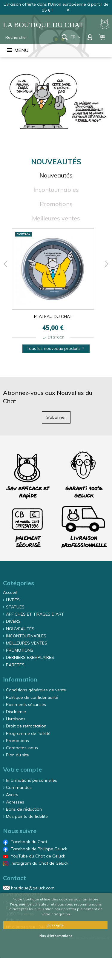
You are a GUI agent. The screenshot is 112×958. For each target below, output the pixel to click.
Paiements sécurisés (26, 704)
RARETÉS (15, 664)
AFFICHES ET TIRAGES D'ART (35, 614)
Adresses (15, 802)
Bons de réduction (24, 809)
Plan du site (17, 755)
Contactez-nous (22, 747)
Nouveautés (56, 175)
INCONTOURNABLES (26, 636)
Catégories (18, 583)
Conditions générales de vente (36, 690)
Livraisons (15, 718)
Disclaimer (16, 711)
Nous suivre (19, 831)
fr (76, 37)
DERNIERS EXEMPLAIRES (30, 657)
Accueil (10, 592)
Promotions (56, 204)
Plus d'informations (56, 936)
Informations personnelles (31, 780)
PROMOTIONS (19, 650)
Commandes (19, 787)
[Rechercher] (32, 37)
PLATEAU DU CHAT (53, 316)
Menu (17, 50)
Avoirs (12, 794)
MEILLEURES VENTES (26, 643)
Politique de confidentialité (32, 697)
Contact (14, 878)
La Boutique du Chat (43, 25)
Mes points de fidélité (27, 816)
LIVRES (13, 599)
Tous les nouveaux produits (56, 348)
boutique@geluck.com (33, 887)
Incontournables (56, 189)
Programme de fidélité (28, 733)
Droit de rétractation (26, 726)
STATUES (15, 607)
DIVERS (13, 621)
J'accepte (55, 925)
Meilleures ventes (56, 218)
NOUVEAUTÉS (20, 628)
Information (20, 679)
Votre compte (22, 769)
